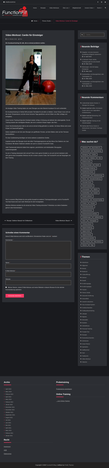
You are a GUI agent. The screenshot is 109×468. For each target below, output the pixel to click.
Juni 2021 (8, 422)
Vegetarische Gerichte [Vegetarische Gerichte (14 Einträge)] (88, 238)
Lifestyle (84, 314)
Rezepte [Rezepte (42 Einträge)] (92, 203)
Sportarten (85, 347)
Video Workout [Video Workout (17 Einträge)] (97, 241)
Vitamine (84, 362)
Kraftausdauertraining (88, 310)
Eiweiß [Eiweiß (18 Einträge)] (97, 165)
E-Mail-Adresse (11, 271)
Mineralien (85, 320)
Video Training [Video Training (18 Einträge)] (86, 241)
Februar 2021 (9, 433)
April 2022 (8, 397)
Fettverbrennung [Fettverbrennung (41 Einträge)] (98, 175)
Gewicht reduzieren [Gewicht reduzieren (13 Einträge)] (87, 186)
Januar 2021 (9, 435)
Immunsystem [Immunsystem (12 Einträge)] (86, 189)
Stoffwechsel (85, 350)
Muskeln (84, 323)
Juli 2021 (8, 420)
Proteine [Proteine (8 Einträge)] (84, 203)
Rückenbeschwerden (88, 338)
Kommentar (9, 240)
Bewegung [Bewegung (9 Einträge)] (85, 154)
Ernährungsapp (86, 283)
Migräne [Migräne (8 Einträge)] (95, 189)
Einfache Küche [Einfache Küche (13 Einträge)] (86, 161)
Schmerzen (85, 341)
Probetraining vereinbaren (64, 389)
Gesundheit (85, 298)
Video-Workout (86, 359)
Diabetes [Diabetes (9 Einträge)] (92, 158)
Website (8, 280)
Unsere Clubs (89, 8)
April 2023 (8, 389)
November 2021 (10, 409)
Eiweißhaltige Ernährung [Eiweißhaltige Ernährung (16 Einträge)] (88, 168)
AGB (5, 450)
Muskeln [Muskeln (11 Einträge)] (95, 193)
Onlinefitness (85, 326)
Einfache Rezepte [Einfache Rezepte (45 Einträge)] (87, 165)
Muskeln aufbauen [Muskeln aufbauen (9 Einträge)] (87, 196)
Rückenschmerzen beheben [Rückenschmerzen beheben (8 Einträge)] (89, 213)
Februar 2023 (9, 394)
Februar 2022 (9, 402)
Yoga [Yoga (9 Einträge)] (92, 245)
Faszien (84, 289)
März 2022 (9, 399)
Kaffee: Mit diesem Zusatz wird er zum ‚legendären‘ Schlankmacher (92, 110)
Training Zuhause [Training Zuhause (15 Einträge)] (86, 224)
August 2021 (9, 417)
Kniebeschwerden (87, 307)
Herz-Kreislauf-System (88, 304)
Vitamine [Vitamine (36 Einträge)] (84, 245)
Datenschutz (7, 454)
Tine (21, 39)
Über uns (65, 8)
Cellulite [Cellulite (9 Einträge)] (94, 154)
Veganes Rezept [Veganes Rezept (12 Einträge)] (86, 234)
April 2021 (8, 428)
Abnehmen (85, 262)
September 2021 (10, 415)
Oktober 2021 (9, 412)
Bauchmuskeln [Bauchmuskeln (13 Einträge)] (86, 151)
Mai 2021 (8, 425)
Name (8, 263)
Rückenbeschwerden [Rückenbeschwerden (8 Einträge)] (87, 206)
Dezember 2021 (10, 407)
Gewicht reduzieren (87, 301)
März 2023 (9, 391)
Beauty (84, 268)
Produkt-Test (85, 332)
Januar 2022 (9, 404)
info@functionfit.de (10, 2)
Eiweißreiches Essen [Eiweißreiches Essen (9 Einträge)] (87, 172)
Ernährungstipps (86, 286)
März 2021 (9, 430)
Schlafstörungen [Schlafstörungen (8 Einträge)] (86, 217)
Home (35, 8)
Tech (83, 353)
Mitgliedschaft (77, 8)
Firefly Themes (69, 465)
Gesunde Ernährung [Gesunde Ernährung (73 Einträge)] (95, 179)
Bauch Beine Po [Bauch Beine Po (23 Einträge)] (96, 147)
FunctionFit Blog (51, 465)
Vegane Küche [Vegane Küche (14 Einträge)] (86, 231)
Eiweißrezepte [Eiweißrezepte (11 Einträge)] (86, 175)
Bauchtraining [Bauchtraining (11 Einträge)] (97, 151)
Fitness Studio (46, 21)
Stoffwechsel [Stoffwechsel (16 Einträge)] (98, 217)
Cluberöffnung (86, 274)
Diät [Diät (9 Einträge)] (100, 158)
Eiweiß (84, 280)
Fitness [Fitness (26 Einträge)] (84, 179)
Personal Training (87, 329)
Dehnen (84, 277)
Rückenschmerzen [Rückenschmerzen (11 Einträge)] (87, 210)
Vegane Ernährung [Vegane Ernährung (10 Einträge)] (87, 227)
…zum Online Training (63, 401)
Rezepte (43, 8)
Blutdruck (84, 271)
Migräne (84, 316)
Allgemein (85, 265)
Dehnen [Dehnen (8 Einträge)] (84, 158)
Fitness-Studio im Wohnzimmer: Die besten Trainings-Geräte (92, 128)
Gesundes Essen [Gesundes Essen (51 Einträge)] (86, 182)
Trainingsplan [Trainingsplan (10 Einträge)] (93, 220)
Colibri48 (84, 103)
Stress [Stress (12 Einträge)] (84, 220)
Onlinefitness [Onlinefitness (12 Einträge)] (85, 200)
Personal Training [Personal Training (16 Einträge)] (97, 200)
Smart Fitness (86, 344)
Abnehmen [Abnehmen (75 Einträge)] (85, 147)
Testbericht (85, 356)
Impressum (7, 446)
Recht (99, 8)
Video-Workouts (54, 8)
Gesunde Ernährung (88, 295)
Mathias (84, 126)
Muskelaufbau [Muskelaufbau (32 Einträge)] (86, 193)
